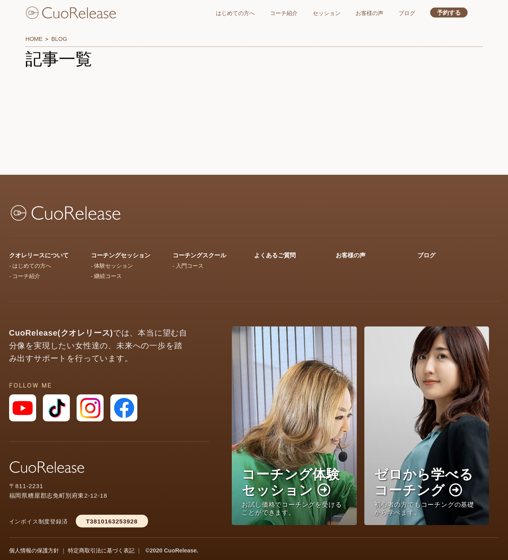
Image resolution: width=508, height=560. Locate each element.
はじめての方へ (235, 13)
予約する (449, 12)
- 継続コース (106, 276)
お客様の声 (369, 13)
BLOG (59, 39)
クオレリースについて (39, 255)
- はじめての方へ (30, 266)
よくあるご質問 (275, 255)
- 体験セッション (112, 266)
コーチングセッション (120, 255)
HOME (33, 39)
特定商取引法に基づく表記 (101, 550)
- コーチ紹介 (24, 276)
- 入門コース (188, 266)
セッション (327, 13)
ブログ (406, 13)
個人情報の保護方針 (34, 550)
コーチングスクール (199, 255)
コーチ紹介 (284, 13)
